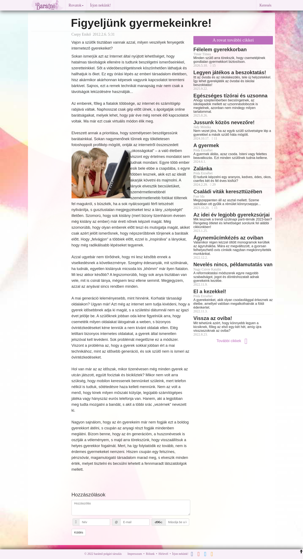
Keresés (265, 5)
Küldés (78, 532)
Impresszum (135, 553)
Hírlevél (163, 553)
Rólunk (150, 553)
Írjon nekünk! (100, 5)
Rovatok (76, 5)
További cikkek (233, 341)
